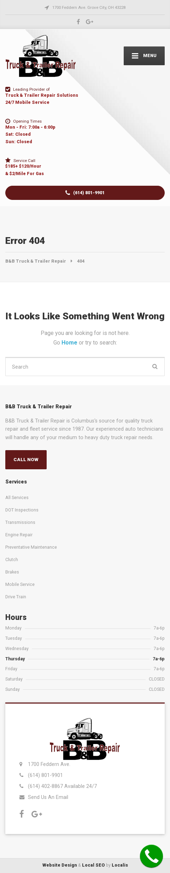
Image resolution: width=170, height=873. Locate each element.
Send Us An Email (48, 797)
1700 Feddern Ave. (49, 764)
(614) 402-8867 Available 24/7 (62, 786)
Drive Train (15, 596)
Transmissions (20, 522)
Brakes (12, 572)
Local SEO (93, 865)
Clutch (11, 559)
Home (70, 342)
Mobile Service (20, 584)
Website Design (59, 865)
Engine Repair (19, 534)
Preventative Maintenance (31, 547)
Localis (120, 865)
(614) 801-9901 (85, 193)
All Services (17, 497)
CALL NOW (26, 459)
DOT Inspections (22, 510)
